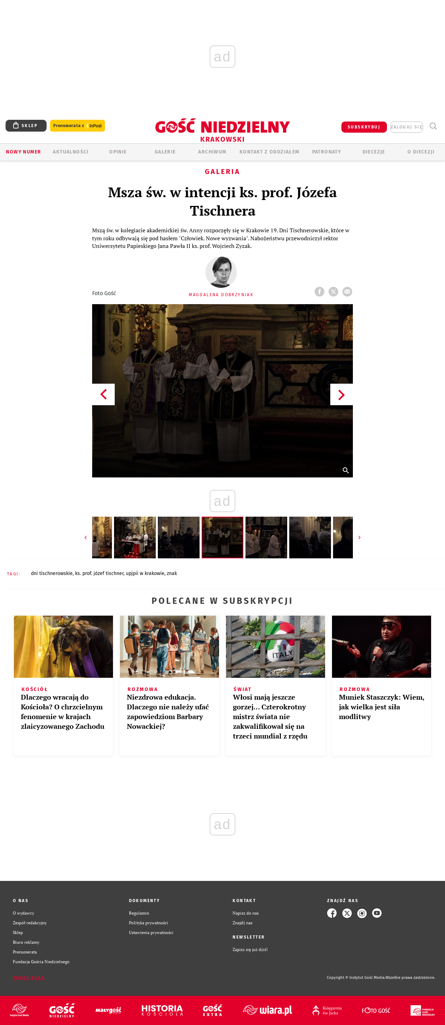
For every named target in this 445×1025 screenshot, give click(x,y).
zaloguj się (407, 127)
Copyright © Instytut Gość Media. (356, 977)
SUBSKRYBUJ (364, 127)
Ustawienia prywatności (151, 932)
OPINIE (118, 152)
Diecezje (374, 152)
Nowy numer (23, 152)
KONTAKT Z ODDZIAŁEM (270, 152)
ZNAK (172, 573)
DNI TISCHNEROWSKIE (52, 573)
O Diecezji (421, 152)
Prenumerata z (77, 126)
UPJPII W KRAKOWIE (145, 573)
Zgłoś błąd (29, 977)
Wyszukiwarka (433, 126)
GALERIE (165, 152)
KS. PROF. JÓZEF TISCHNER (99, 573)
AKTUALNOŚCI (70, 152)
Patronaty (326, 152)
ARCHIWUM (212, 152)
